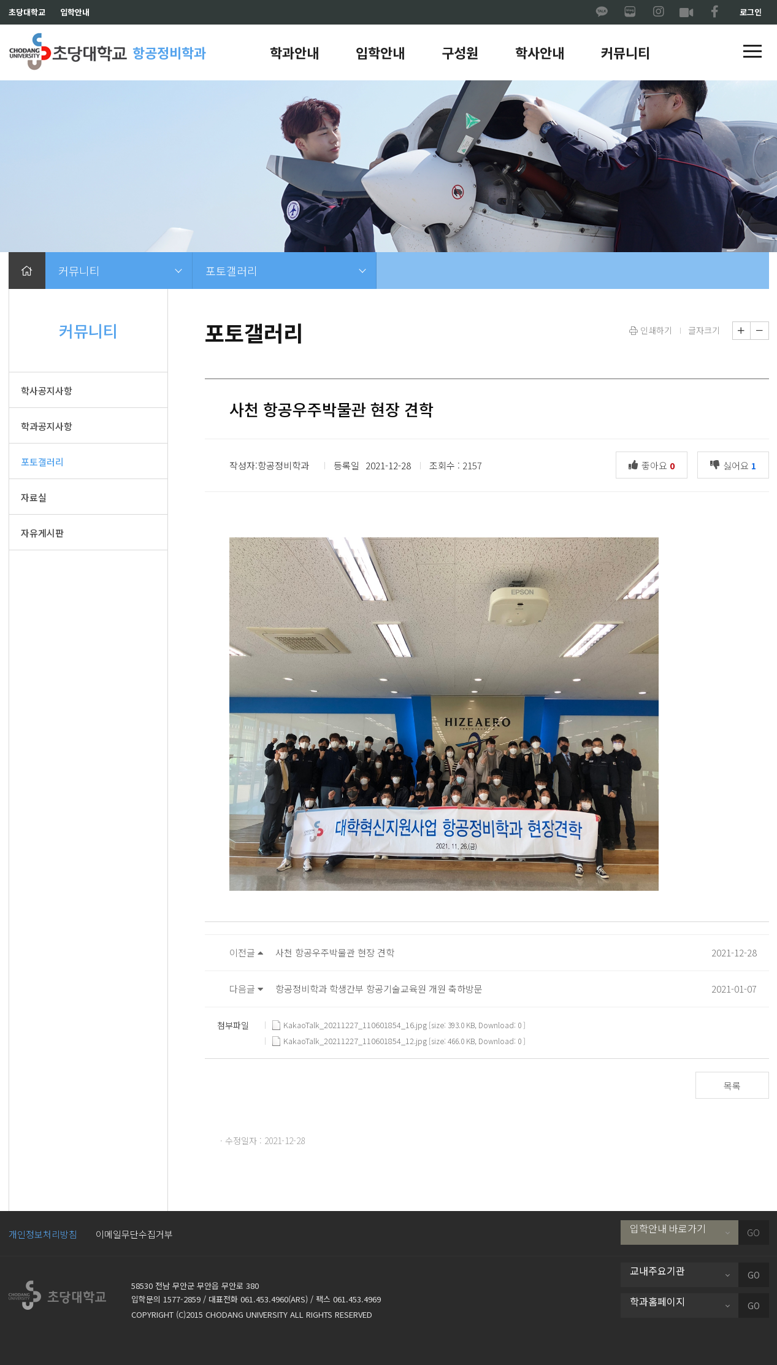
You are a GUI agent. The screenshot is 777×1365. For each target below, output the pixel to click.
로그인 (751, 12)
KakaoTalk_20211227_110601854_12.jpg (349, 1041)
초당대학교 (27, 12)
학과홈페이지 (657, 1301)
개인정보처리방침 (43, 1234)
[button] (752, 52)
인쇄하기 (650, 330)
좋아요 (655, 464)
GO (753, 1232)
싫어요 (736, 464)
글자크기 (704, 330)
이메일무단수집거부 (134, 1234)
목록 (732, 1085)
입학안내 (75, 12)
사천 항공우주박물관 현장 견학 (334, 952)
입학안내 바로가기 (668, 1228)
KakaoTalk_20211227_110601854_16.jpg (349, 1025)
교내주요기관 (657, 1270)
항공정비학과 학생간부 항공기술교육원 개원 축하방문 (379, 988)
